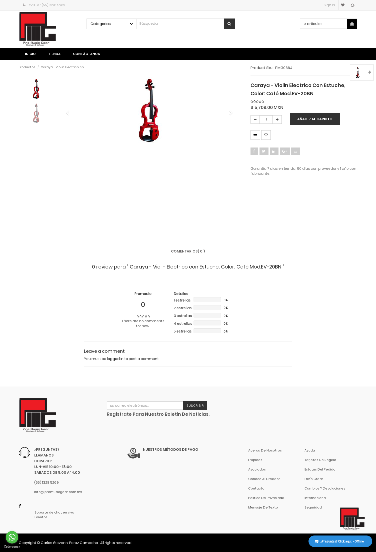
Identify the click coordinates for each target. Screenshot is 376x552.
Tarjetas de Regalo (320, 460)
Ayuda (309, 450)
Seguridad (313, 507)
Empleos (255, 460)
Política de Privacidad (266, 498)
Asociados (257, 469)
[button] (69, 110)
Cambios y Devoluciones (324, 488)
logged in (115, 358)
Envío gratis (314, 478)
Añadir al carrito (314, 119)
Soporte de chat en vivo (54, 512)
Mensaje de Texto (263, 507)
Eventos (41, 517)
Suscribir (195, 406)
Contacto (256, 488)
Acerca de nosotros (265, 450)
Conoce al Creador (264, 478)
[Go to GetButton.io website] (12, 546)
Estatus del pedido (320, 469)
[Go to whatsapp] (12, 537)
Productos (27, 67)
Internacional (315, 498)
